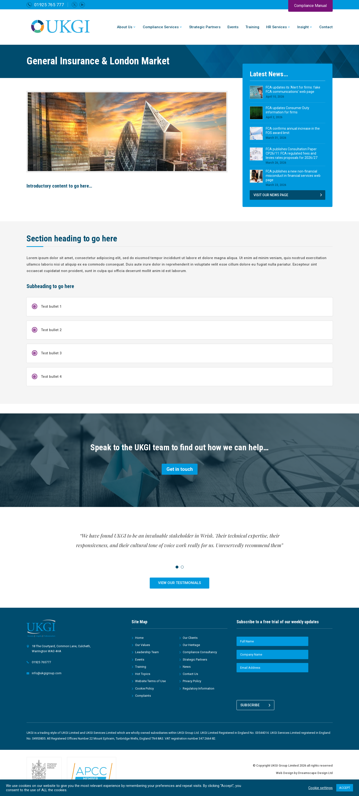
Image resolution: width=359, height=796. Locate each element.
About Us (124, 27)
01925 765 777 (49, 4)
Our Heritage (191, 645)
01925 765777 (41, 662)
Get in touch (179, 469)
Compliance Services (161, 27)
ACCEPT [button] (344, 788)
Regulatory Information (198, 688)
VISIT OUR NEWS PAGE (271, 195)
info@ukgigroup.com (46, 673)
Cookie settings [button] (320, 788)
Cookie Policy (144, 688)
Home (139, 638)
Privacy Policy (192, 681)
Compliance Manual (310, 5)
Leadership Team (147, 652)
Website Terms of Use (150, 681)
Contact (326, 27)
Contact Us (190, 674)
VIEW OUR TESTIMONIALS (179, 583)
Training (252, 27)
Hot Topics (142, 674)
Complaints (143, 695)
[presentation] (273, 685)
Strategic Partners (205, 27)
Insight (303, 27)
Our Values (142, 645)
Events (232, 27)
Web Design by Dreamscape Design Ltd (304, 773)
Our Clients (190, 638)
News (187, 666)
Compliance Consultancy (200, 652)
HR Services (276, 27)
